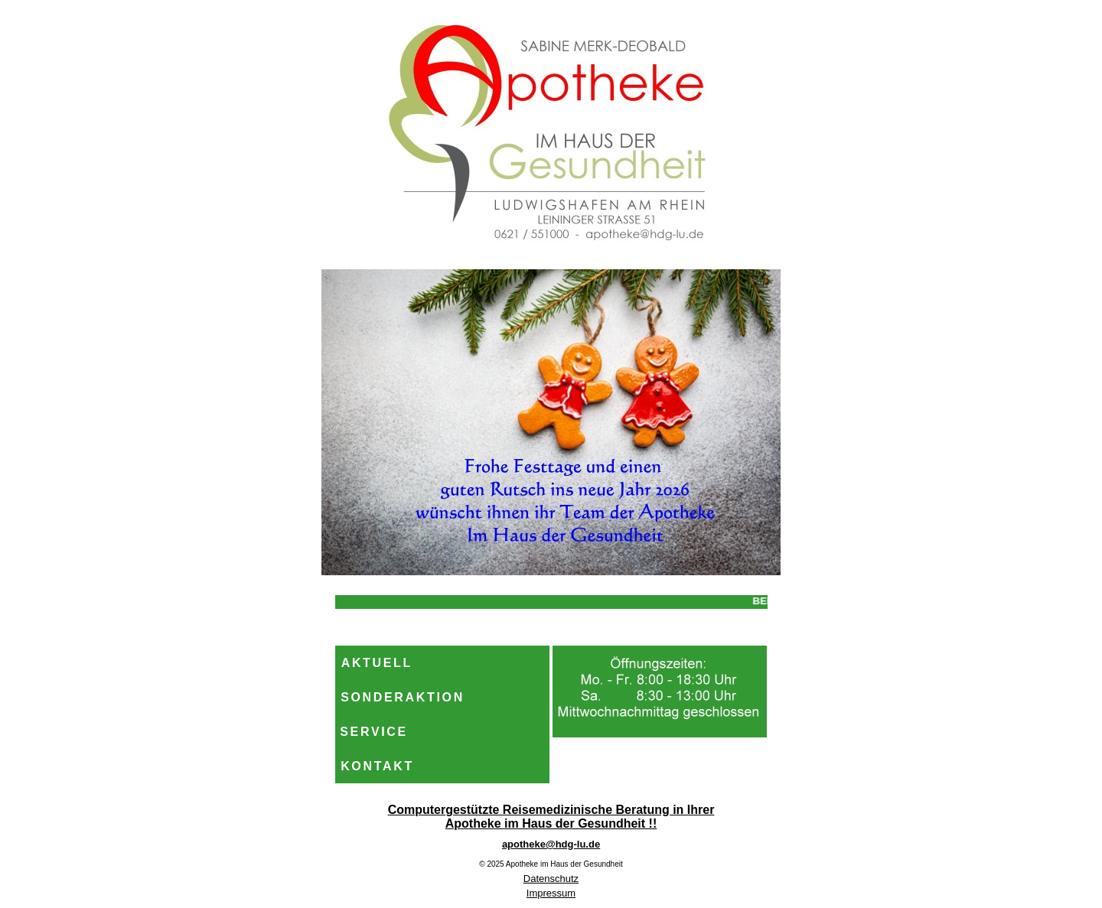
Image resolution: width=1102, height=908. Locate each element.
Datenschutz (551, 878)
